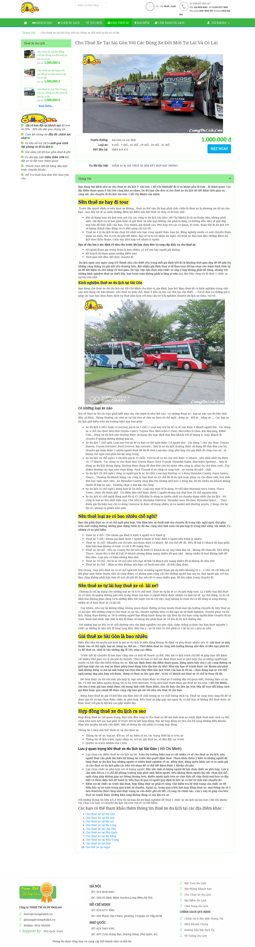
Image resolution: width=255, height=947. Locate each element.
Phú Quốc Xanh (53, 931)
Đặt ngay (219, 148)
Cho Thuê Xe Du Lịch (197, 894)
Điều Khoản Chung (196, 924)
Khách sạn (42, 22)
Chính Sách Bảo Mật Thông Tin (203, 918)
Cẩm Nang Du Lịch (196, 906)
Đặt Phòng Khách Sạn (198, 889)
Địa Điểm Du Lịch (195, 900)
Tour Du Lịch (69, 22)
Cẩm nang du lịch (169, 22)
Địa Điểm (142, 22)
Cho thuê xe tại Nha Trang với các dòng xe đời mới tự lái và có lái (52, 92)
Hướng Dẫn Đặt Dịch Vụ (199, 930)
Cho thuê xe (118, 22)
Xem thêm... (46, 106)
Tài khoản (218, 22)
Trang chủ (28, 32)
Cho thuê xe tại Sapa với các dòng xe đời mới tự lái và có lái (51, 74)
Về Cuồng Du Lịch (195, 935)
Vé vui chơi (93, 22)
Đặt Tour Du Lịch (195, 883)
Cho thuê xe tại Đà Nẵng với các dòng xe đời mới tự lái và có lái (52, 55)
